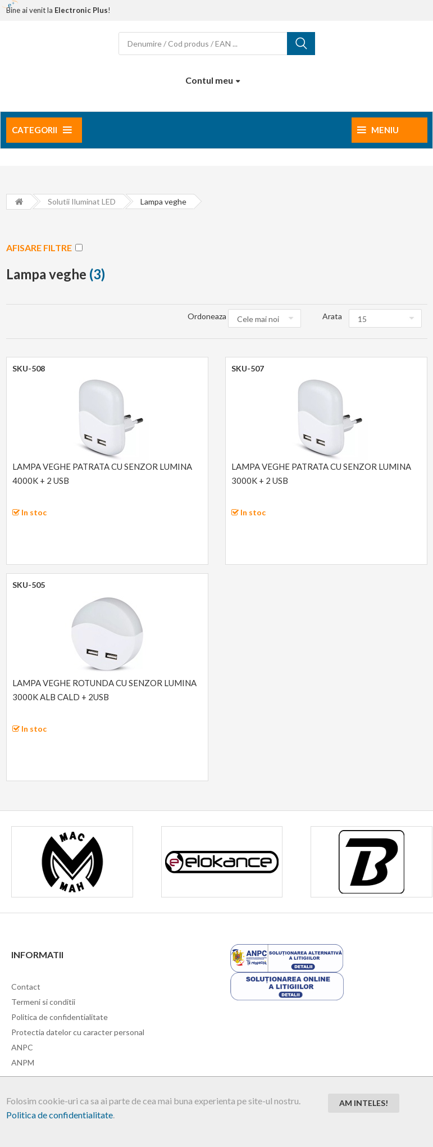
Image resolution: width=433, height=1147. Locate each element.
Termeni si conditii (43, 1002)
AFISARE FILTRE (44, 247)
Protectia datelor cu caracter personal (77, 1032)
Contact (25, 986)
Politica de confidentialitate (59, 1114)
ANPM (22, 1062)
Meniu (378, 130)
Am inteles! (363, 1103)
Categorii (41, 130)
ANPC (22, 1047)
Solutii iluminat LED (82, 201)
